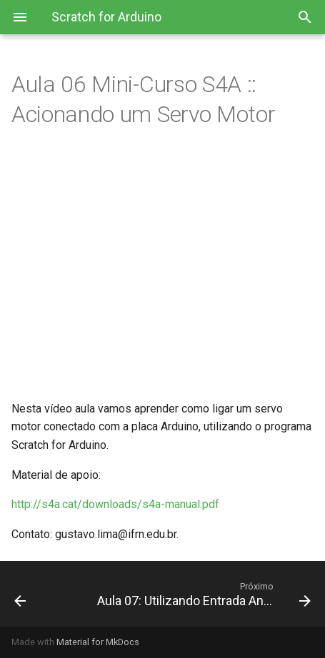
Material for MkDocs (97, 642)
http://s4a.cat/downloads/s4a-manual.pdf (115, 504)
